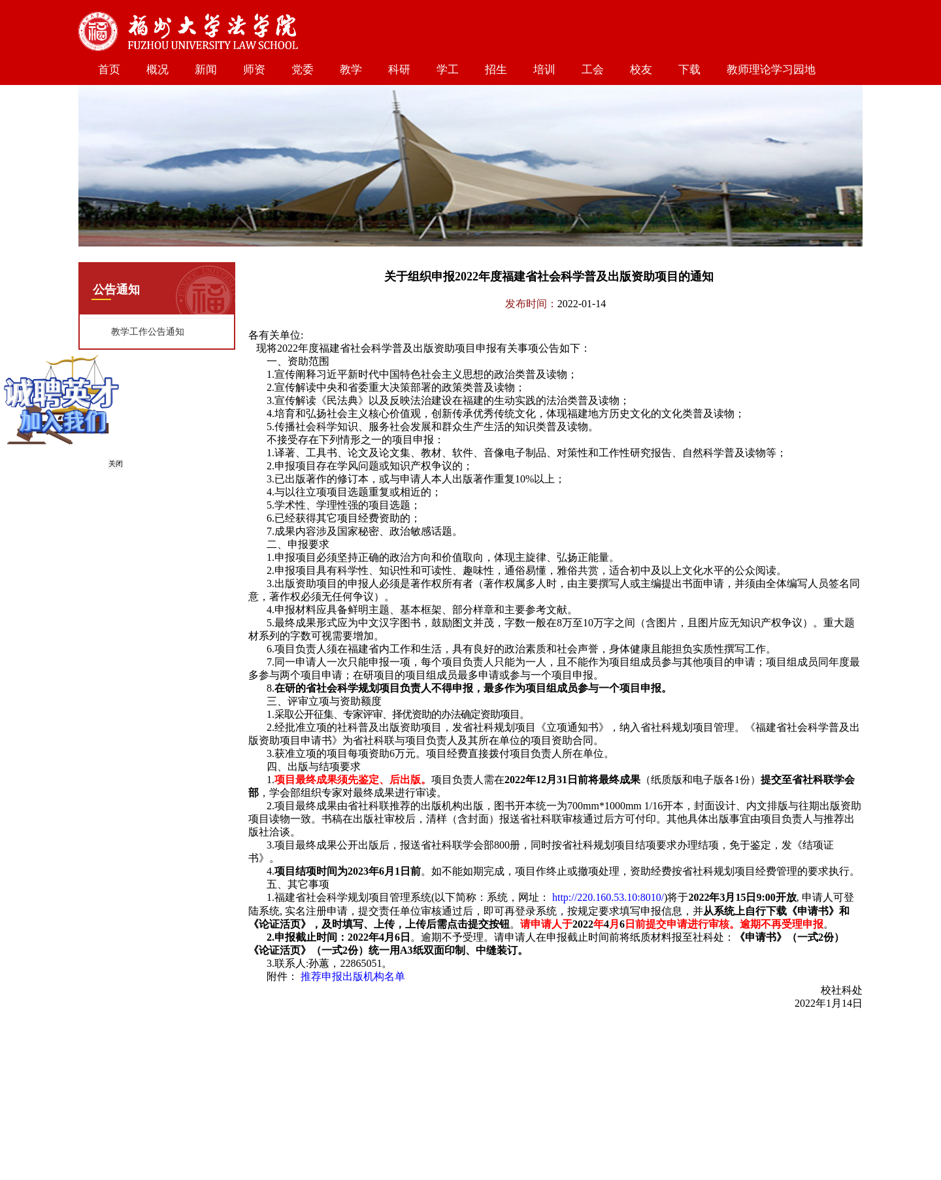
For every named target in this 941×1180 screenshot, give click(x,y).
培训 (544, 69)
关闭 (115, 464)
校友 (641, 69)
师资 (254, 69)
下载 (689, 69)
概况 (157, 69)
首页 (109, 69)
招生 (496, 69)
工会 (593, 69)
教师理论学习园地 (771, 69)
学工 (448, 69)
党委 (302, 69)
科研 (399, 69)
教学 (351, 69)
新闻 (206, 69)
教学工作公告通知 (147, 332)
